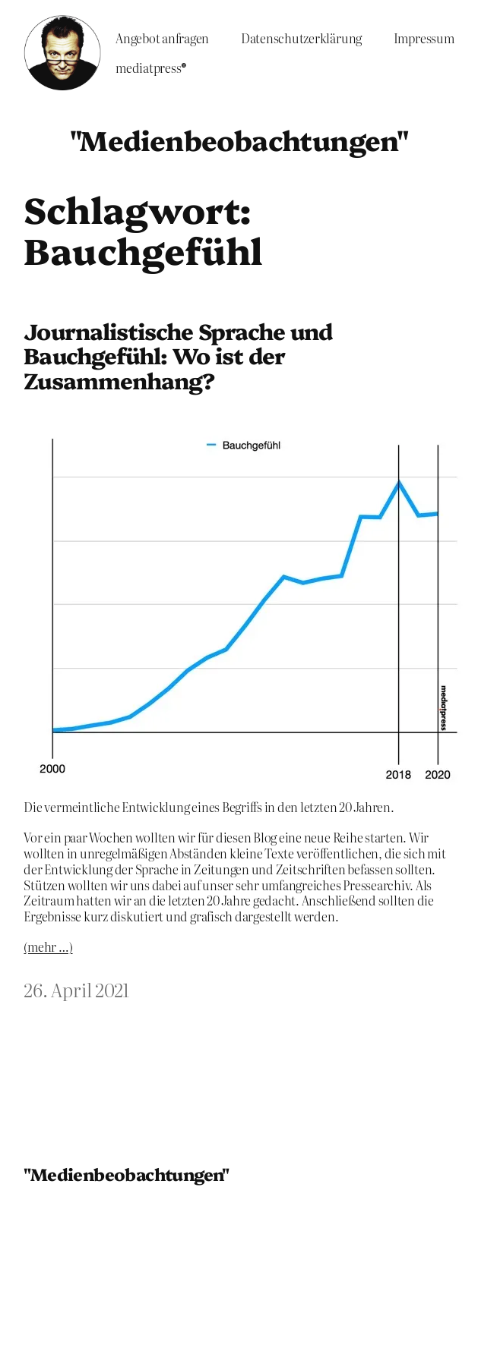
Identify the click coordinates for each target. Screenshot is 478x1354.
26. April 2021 (76, 989)
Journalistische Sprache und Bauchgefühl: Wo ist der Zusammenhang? (178, 355)
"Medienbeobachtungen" (239, 139)
